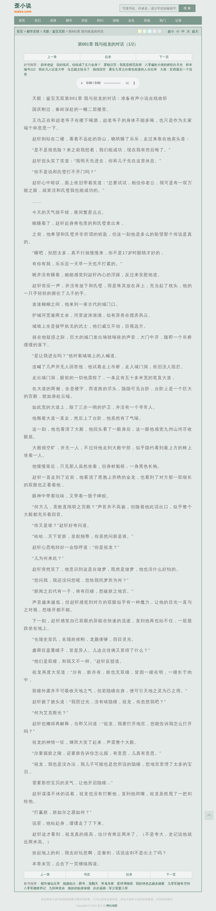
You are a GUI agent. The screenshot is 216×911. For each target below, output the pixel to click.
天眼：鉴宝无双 (54, 31)
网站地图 (111, 905)
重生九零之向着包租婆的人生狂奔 (133, 69)
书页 (87, 874)
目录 (108, 57)
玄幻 (37, 20)
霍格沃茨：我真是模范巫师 (123, 64)
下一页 (164, 57)
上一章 (52, 57)
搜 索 (187, 8)
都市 (69, 20)
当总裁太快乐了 (78, 69)
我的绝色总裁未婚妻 (150, 883)
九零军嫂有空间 (179, 883)
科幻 (100, 20)
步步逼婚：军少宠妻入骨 (110, 888)
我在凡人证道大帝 (51, 69)
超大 (195, 31)
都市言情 (33, 31)
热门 (162, 20)
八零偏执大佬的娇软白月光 (164, 64)
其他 (147, 20)
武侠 (53, 20)
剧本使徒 (47, 64)
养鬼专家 (107, 883)
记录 (178, 20)
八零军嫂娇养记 (35, 888)
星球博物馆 (125, 883)
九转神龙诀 (57, 888)
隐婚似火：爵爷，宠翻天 (80, 883)
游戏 (116, 20)
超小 (171, 31)
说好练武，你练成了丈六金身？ (78, 64)
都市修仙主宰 (50, 883)
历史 (84, 20)
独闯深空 (99, 69)
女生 (131, 20)
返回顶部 (209, 815)
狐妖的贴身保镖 (79, 888)
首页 (22, 20)
